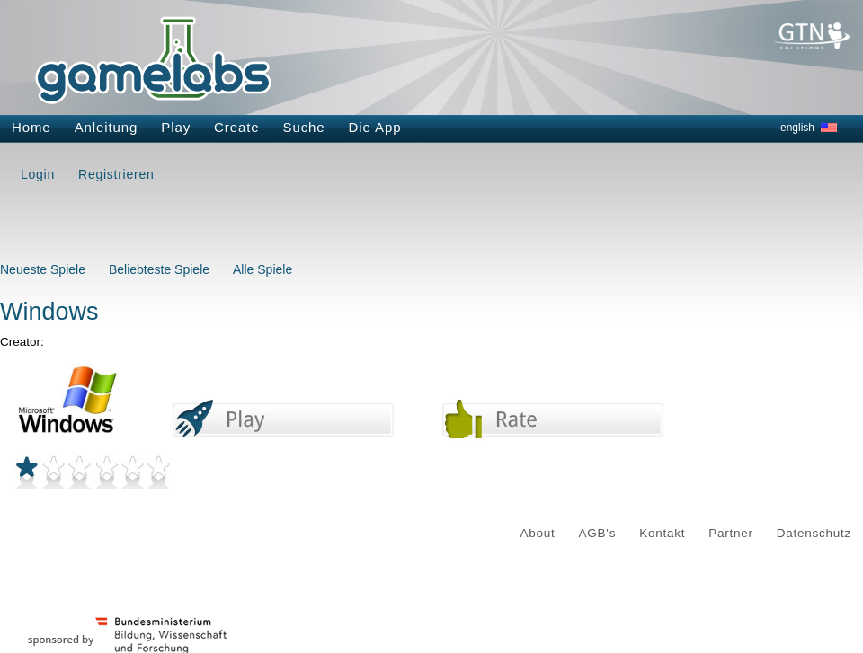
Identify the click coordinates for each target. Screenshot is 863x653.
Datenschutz (814, 533)
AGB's (598, 533)
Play (176, 127)
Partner (730, 533)
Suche (304, 127)
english (797, 127)
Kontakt (662, 533)
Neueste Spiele (42, 269)
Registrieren (116, 174)
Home (31, 127)
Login (38, 174)
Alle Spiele (262, 269)
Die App (375, 127)
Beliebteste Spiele (159, 269)
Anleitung (106, 127)
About (538, 533)
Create (236, 127)
